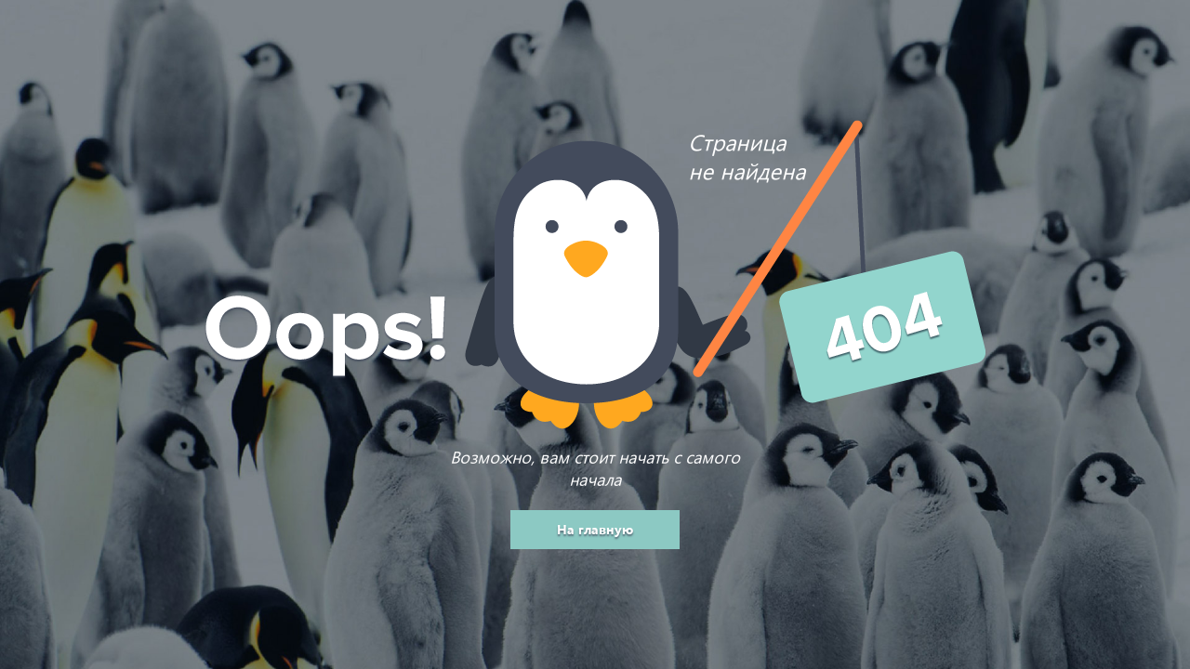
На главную (595, 529)
